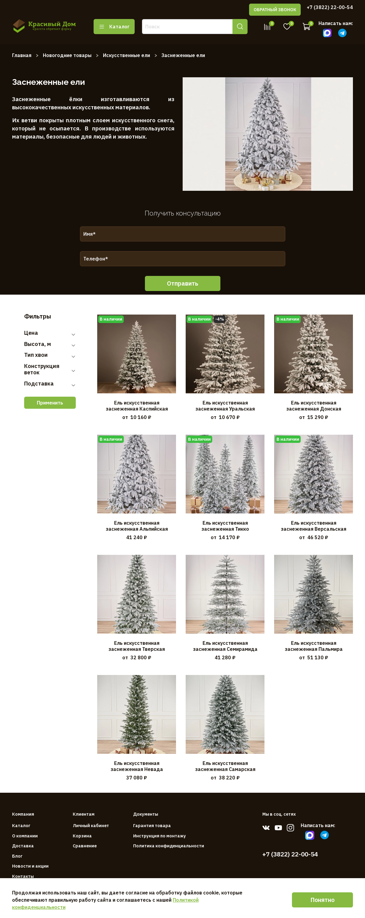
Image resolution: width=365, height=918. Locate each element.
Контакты (23, 876)
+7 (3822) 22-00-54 (330, 7)
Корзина (82, 836)
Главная (21, 55)
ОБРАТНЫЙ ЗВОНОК (275, 9)
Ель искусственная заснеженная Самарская (225, 766)
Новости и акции (30, 866)
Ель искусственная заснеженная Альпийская (137, 526)
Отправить (182, 283)
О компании (25, 836)
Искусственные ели (126, 55)
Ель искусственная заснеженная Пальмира (314, 646)
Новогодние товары (67, 55)
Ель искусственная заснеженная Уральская (225, 406)
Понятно (322, 900)
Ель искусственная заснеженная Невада (136, 766)
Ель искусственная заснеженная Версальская (313, 526)
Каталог (114, 27)
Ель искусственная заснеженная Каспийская (137, 406)
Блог (17, 856)
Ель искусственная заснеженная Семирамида (225, 646)
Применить (50, 403)
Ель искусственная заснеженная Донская (313, 406)
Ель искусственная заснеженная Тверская (136, 646)
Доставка (23, 846)
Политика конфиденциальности (168, 846)
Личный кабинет (91, 825)
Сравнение (85, 846)
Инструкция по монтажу (159, 836)
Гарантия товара (152, 825)
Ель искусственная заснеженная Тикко (225, 526)
